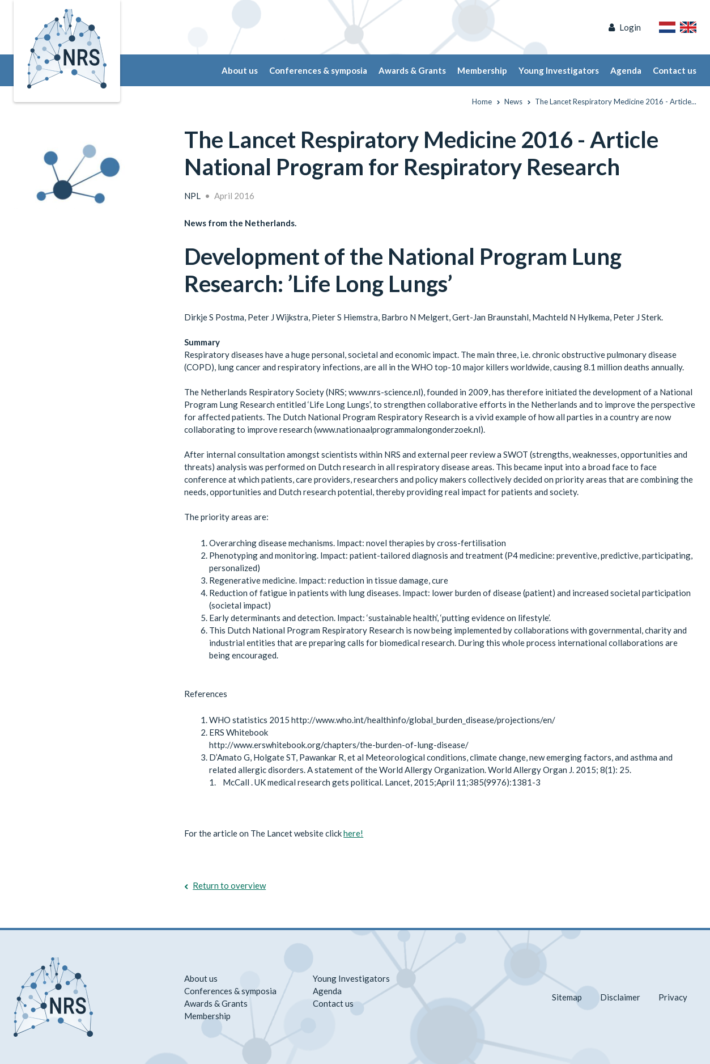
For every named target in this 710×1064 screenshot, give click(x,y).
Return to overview (229, 885)
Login (630, 27)
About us (240, 70)
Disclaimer (620, 997)
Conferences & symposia (318, 70)
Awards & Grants (412, 70)
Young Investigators (558, 70)
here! (353, 833)
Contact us (674, 70)
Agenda (625, 70)
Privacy (672, 997)
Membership (482, 70)
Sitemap (567, 997)
